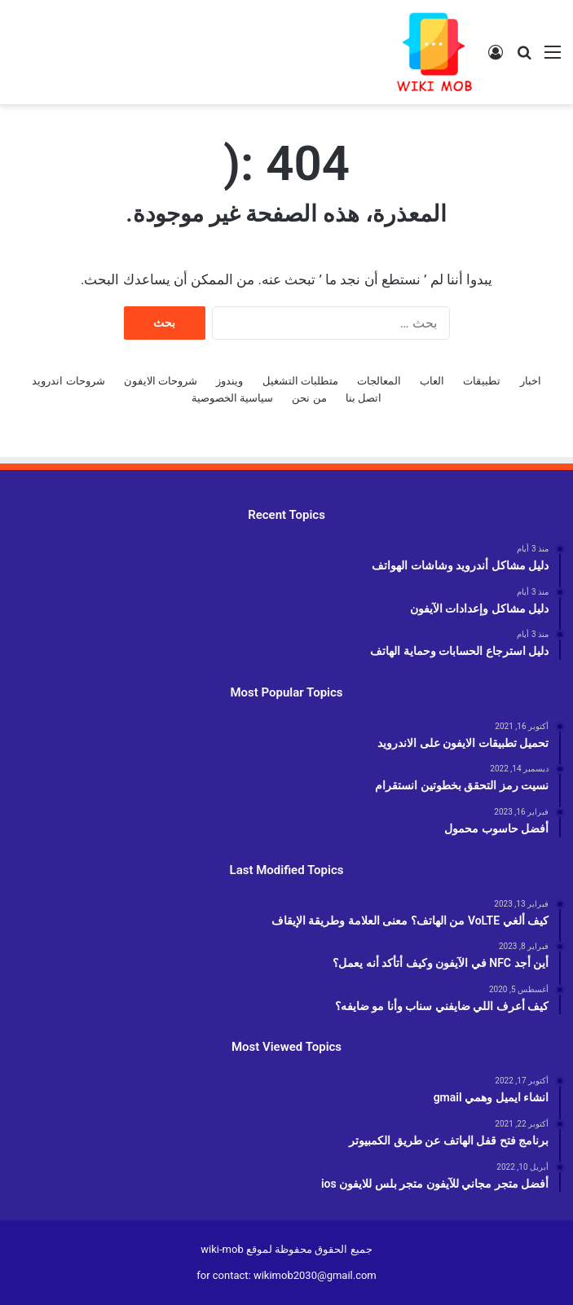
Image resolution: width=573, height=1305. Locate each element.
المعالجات (379, 381)
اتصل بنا (363, 398)
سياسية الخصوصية (232, 398)
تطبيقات (481, 381)
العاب (432, 381)
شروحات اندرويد (68, 381)
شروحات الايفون (160, 381)
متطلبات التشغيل (300, 381)
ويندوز (229, 381)
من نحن (309, 398)
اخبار (530, 381)
